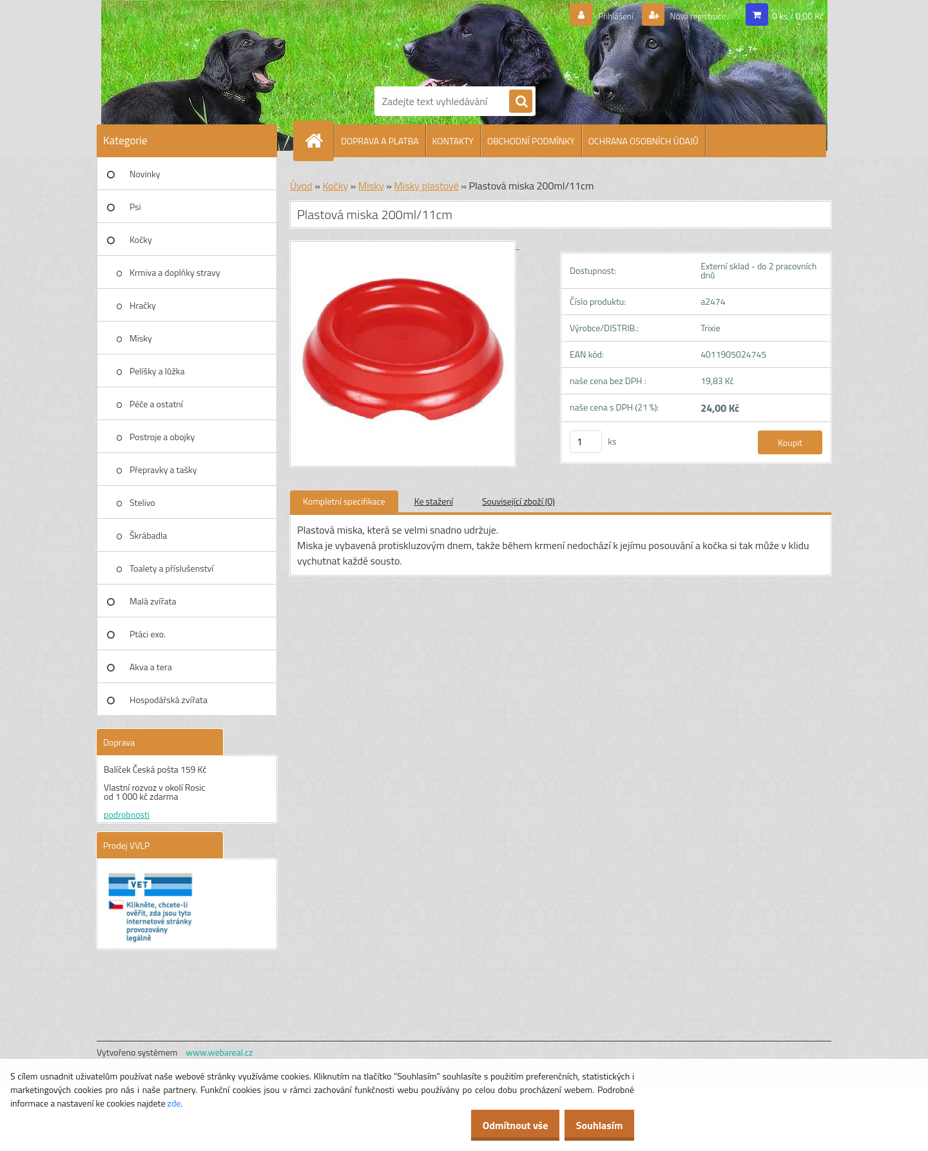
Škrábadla (148, 535)
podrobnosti (127, 814)
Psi (135, 206)
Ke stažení (433, 501)
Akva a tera (151, 666)
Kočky (141, 239)
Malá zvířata (153, 601)
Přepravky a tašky (163, 469)
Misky (141, 338)
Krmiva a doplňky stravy (175, 272)
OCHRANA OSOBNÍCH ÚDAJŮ (643, 141)
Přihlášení (600, 16)
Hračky (143, 305)
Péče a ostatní (156, 404)
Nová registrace (691, 16)
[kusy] (586, 441)
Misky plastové (426, 185)
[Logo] (418, 41)
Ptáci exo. (148, 634)
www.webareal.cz (219, 1052)
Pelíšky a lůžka (157, 371)
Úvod (301, 185)
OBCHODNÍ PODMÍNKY (531, 141)
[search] (520, 102)
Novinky (145, 173)
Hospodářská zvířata (169, 699)
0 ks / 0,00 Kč (798, 16)
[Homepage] (319, 140)
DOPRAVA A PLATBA (380, 141)
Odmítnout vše (501, 1125)
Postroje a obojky (162, 436)
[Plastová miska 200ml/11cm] (404, 245)
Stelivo (142, 502)
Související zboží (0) (518, 501)
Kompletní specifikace (344, 501)
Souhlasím (594, 1125)
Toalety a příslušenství (171, 568)
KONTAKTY (453, 141)
